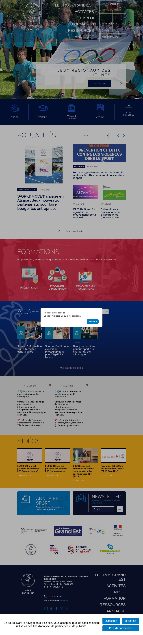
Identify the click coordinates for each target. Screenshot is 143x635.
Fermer (93, 321)
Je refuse (130, 620)
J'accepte (111, 620)
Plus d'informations (121, 628)
